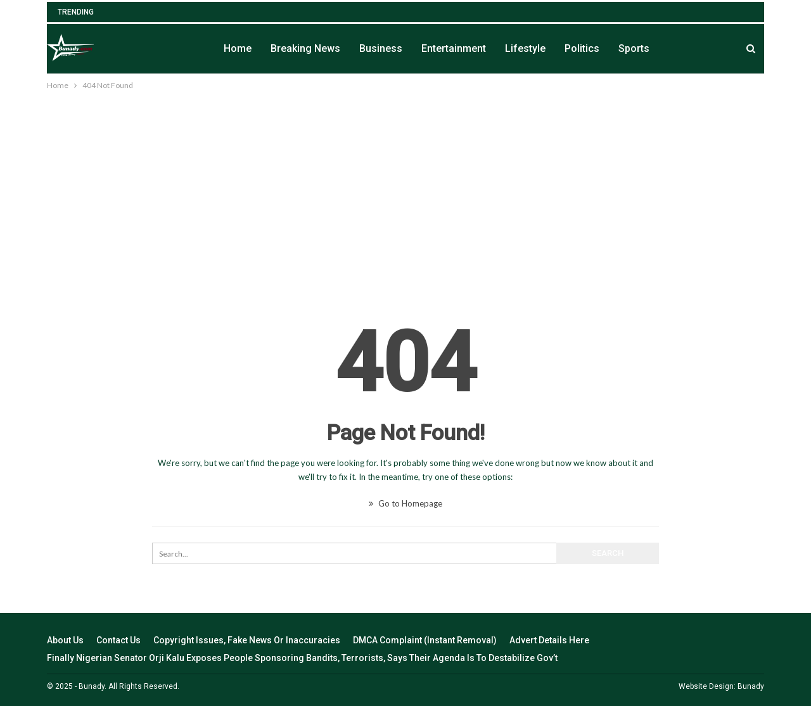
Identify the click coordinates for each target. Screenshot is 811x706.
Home (238, 48)
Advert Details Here (549, 640)
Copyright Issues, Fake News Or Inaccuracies (246, 640)
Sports (633, 48)
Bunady (751, 686)
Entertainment (453, 48)
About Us (65, 640)
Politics (582, 48)
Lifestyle (525, 48)
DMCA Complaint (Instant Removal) (425, 640)
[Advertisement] (405, 187)
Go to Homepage (405, 503)
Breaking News (305, 48)
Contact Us (118, 640)
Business (380, 48)
